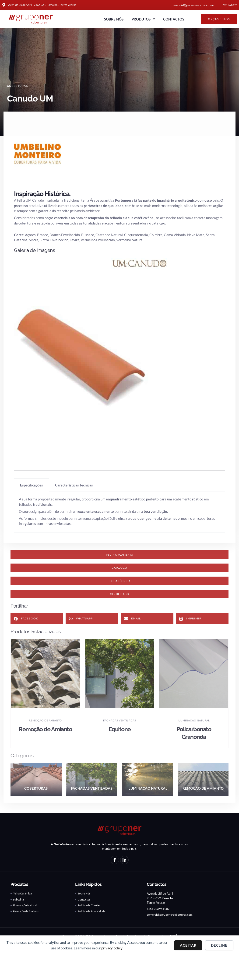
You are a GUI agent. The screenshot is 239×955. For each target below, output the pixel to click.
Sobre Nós (113, 19)
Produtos (143, 19)
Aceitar (188, 945)
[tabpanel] (119, 512)
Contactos (173, 19)
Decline (219, 945)
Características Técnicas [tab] (74, 485)
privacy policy (112, 948)
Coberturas (18, 86)
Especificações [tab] (31, 485)
